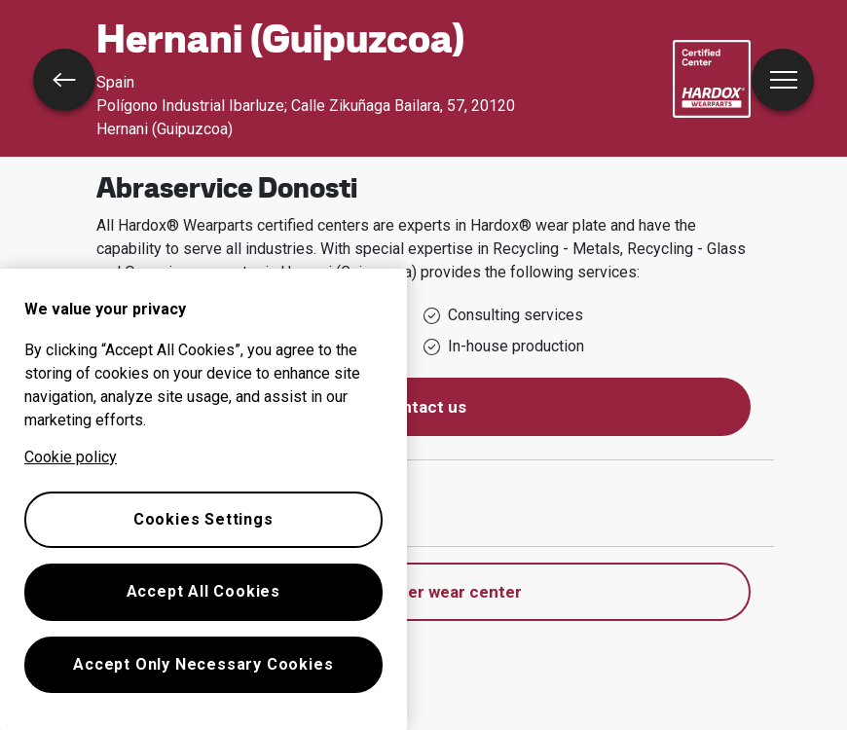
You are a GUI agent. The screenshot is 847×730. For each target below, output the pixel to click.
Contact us (423, 407)
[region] (203, 499)
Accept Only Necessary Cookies (203, 664)
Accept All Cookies (203, 591)
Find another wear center (424, 592)
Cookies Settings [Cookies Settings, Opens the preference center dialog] (203, 519)
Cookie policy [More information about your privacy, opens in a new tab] (70, 457)
